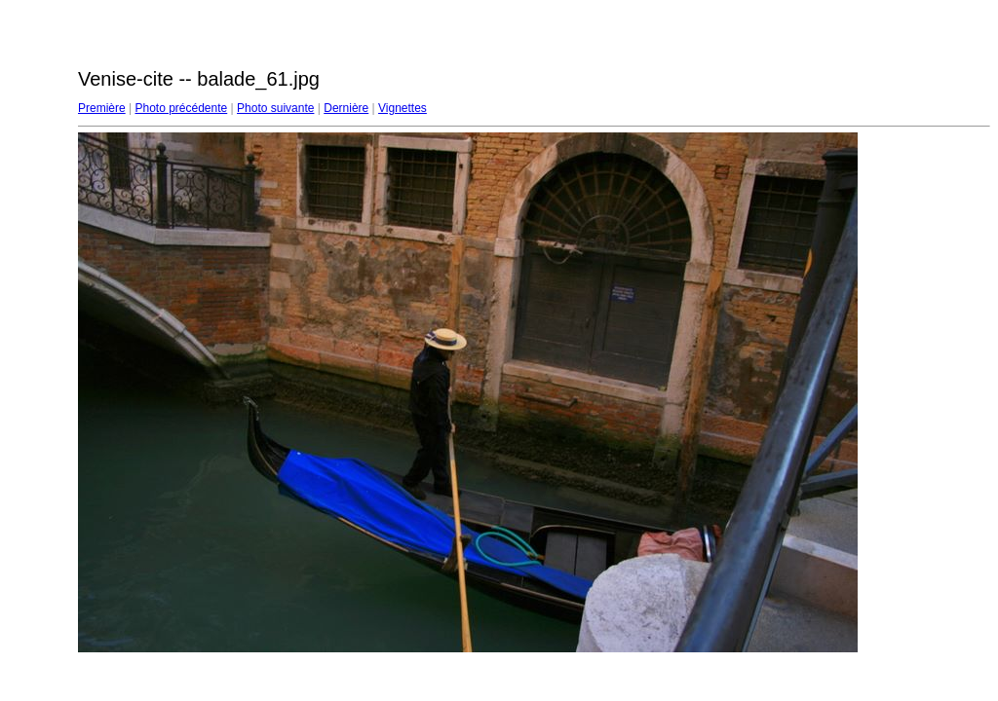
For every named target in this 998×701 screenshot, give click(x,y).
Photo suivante (275, 108)
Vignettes (402, 108)
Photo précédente (180, 108)
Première (102, 108)
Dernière (346, 108)
